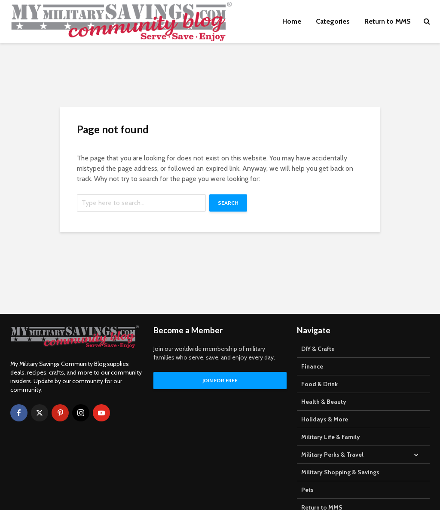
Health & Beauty (323, 402)
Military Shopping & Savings (340, 472)
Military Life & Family (330, 437)
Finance (312, 366)
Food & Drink (319, 384)
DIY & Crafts (317, 349)
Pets (307, 490)
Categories (333, 21)
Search (228, 203)
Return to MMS (387, 21)
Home (291, 21)
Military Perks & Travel (332, 454)
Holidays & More (324, 419)
